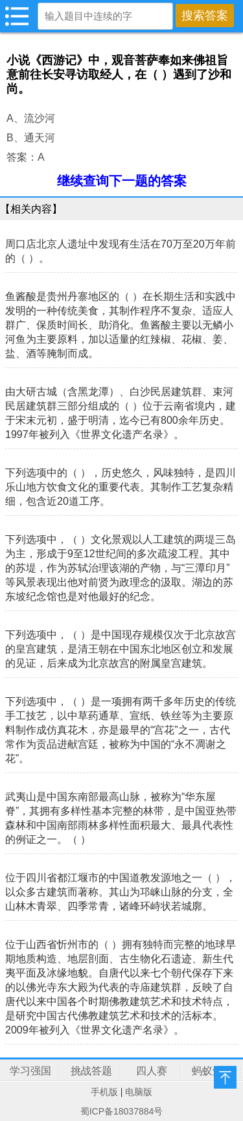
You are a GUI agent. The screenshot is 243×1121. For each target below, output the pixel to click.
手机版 (104, 1092)
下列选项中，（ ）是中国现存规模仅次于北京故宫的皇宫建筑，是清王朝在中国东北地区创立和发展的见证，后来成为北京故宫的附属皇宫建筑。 (120, 649)
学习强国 (30, 1070)
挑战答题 (91, 1070)
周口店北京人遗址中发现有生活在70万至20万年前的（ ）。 (120, 251)
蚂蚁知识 (212, 1070)
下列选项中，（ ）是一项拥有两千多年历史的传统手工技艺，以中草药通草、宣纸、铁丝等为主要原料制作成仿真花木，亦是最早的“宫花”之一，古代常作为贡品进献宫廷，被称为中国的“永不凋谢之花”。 (120, 730)
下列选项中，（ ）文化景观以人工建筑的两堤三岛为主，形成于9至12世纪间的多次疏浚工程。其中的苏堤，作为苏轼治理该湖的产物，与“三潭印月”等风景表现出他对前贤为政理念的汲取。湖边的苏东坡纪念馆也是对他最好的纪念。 (120, 568)
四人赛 (151, 1070)
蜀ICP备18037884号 (121, 1111)
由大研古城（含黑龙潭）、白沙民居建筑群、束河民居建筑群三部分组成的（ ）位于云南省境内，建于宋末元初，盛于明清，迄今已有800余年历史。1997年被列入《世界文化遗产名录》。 (120, 413)
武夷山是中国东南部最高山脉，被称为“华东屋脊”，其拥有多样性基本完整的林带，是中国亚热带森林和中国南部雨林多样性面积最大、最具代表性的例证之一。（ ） (121, 818)
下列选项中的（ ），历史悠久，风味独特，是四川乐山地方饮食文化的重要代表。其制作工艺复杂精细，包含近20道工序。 (120, 487)
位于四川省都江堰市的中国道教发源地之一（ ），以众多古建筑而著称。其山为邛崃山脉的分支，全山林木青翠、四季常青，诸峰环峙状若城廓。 (120, 892)
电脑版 (138, 1092)
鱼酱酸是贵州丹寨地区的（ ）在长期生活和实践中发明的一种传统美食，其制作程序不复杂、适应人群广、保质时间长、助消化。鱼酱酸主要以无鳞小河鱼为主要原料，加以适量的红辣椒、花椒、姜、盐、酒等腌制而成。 (120, 325)
